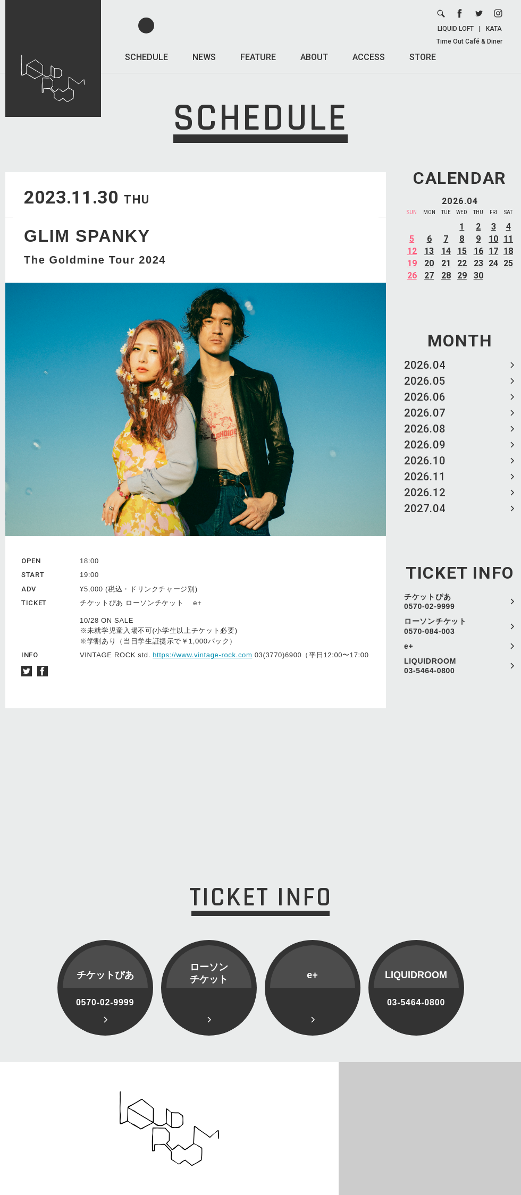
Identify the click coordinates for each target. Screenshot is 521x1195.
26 (412, 275)
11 (508, 239)
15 (462, 251)
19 (412, 263)
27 (429, 275)
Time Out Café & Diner (469, 41)
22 (462, 263)
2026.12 (425, 492)
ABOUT (314, 57)
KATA (494, 28)
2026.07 (425, 413)
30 (478, 275)
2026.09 (425, 444)
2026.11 (425, 476)
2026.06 (425, 397)
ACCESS (368, 57)
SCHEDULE (146, 57)
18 (508, 251)
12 (412, 251)
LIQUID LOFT (456, 28)
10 (493, 239)
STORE (422, 57)
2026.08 (425, 428)
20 (429, 263)
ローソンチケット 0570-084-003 (435, 626)
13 (429, 251)
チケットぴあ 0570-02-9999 (429, 601)
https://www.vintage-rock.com (202, 655)
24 (493, 263)
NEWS (204, 57)
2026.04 (425, 365)
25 (508, 263)
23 (478, 263)
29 (462, 275)
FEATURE (258, 57)
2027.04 (425, 508)
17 (493, 251)
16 (478, 251)
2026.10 (425, 460)
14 (446, 251)
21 (446, 263)
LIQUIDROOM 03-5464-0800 (430, 666)
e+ (408, 646)
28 (446, 275)
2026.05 (425, 381)
